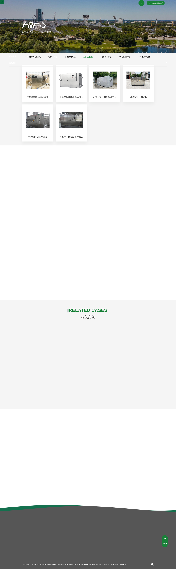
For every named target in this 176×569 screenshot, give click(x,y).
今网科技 (123, 564)
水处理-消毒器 (125, 57)
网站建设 (114, 564)
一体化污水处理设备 (33, 57)
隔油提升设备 (88, 57)
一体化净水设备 (144, 57)
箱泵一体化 (52, 57)
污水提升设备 (106, 57)
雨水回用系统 (70, 57)
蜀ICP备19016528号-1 (100, 564)
